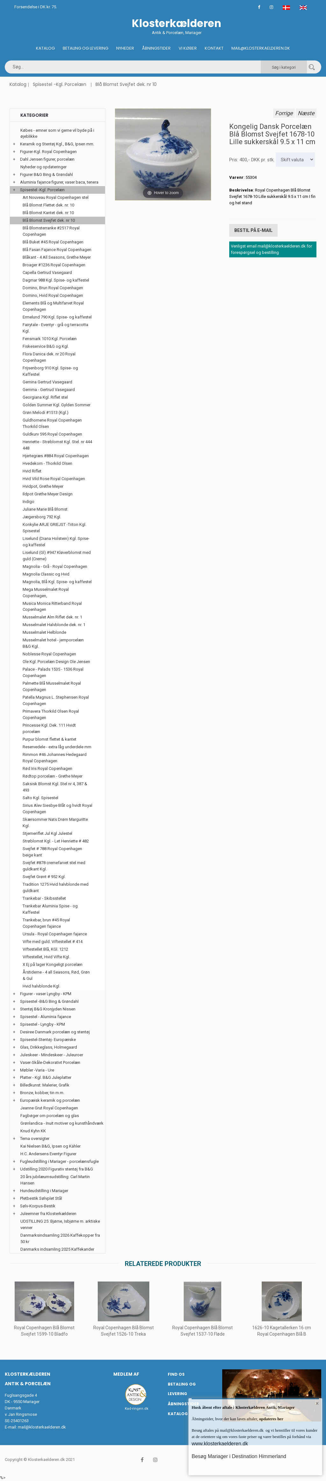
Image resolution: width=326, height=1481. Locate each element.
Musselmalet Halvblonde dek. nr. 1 (54, 624)
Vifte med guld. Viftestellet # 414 (52, 941)
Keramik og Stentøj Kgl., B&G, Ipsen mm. (57, 144)
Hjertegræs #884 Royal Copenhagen (56, 455)
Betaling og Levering (85, 48)
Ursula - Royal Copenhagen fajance (55, 934)
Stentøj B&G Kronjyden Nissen (47, 1009)
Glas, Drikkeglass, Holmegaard (48, 1047)
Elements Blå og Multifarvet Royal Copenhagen (53, 306)
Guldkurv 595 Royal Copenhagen (52, 434)
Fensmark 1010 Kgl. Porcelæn (50, 338)
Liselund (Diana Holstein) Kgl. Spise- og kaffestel (56, 541)
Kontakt (214, 48)
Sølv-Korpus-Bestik (37, 1206)
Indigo (28, 501)
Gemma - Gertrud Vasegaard (49, 389)
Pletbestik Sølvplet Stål (41, 1198)
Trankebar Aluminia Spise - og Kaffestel (50, 909)
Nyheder (125, 48)
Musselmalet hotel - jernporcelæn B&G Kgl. (53, 643)
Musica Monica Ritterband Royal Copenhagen (52, 606)
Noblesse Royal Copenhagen (49, 654)
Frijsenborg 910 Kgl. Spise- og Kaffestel (50, 371)
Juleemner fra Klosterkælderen (48, 1213)
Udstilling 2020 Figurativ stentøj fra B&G (56, 1169)
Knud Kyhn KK (33, 1130)
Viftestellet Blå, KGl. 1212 (45, 949)
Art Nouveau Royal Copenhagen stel (56, 197)
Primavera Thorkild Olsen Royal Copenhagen (51, 714)
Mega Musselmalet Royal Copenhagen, (46, 592)
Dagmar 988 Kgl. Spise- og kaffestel (56, 280)
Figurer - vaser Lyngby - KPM (45, 993)
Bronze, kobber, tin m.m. (42, 1092)
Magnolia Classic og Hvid (46, 574)
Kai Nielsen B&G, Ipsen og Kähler (50, 1146)
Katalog (45, 48)
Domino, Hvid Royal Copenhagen (53, 295)
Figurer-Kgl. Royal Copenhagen (48, 151)
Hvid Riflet (32, 471)
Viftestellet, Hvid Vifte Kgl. (46, 956)
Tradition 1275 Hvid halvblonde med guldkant (56, 887)
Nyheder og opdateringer (43, 166)
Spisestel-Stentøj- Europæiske (48, 1039)
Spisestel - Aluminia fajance (45, 1016)
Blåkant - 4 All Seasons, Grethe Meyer (57, 257)
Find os (176, 1374)
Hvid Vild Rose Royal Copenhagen (54, 478)
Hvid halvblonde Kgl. (41, 986)
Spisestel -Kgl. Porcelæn (59, 84)
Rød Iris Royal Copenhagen (47, 768)
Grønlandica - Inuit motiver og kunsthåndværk (61, 1123)
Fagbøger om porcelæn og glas (49, 1115)
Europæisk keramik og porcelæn (50, 1100)
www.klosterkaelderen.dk (220, 1443)
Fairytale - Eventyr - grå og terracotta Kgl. (55, 327)
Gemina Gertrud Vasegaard (47, 382)
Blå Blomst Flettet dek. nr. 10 (48, 205)
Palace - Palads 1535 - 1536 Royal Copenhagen (53, 672)
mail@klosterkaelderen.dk (42, 1427)
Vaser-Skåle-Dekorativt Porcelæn (50, 1062)
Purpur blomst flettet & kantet (49, 739)
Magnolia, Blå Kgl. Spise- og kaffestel (57, 581)
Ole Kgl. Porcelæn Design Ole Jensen (56, 661)
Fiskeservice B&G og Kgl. (46, 346)
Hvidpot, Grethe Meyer (43, 486)
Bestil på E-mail (253, 230)
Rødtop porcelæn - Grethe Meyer (52, 776)
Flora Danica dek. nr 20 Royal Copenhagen (49, 357)
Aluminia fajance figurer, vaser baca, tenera (59, 182)
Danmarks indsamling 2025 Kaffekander (57, 1249)
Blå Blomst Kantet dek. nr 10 (48, 212)
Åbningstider (156, 48)
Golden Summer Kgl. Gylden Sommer (56, 404)
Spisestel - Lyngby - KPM (42, 1024)
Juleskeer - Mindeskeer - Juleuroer (51, 1054)
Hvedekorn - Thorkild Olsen (47, 463)
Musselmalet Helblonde (44, 632)
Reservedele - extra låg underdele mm (57, 746)
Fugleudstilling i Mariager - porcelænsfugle (59, 1161)
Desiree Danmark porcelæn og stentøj (55, 1032)
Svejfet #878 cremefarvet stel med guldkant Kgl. (54, 865)
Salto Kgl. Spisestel (40, 797)
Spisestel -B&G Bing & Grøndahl (49, 1001)
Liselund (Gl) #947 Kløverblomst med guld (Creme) (57, 555)
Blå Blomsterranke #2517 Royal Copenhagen (51, 231)
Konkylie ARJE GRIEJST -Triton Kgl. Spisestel (54, 527)
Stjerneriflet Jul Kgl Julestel (47, 833)
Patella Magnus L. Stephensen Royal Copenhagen (56, 700)
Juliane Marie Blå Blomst (45, 509)
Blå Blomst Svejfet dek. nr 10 (126, 84)
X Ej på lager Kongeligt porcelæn (52, 964)
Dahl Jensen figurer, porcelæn (47, 159)
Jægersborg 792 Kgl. (42, 516)
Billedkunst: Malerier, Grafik (44, 1085)
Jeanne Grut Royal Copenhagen (49, 1108)
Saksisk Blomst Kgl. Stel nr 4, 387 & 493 (55, 787)
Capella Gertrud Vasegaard (47, 272)
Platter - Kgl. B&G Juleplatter (45, 1077)
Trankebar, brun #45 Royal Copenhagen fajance (46, 923)
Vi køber (188, 48)
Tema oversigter (34, 1138)
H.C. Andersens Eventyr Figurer (48, 1153)
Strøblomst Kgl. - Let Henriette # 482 (56, 841)
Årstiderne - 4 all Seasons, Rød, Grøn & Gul (56, 975)
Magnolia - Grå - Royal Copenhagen (55, 566)
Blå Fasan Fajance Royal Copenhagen (57, 249)
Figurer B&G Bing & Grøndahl (46, 174)
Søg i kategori (284, 67)
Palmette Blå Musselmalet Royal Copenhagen (52, 686)
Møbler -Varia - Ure (37, 1070)
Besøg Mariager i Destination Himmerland (239, 1456)
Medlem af (126, 1374)
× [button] (317, 1403)
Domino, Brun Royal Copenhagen (53, 287)
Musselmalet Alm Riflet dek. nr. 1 (52, 617)
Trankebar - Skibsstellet (44, 898)
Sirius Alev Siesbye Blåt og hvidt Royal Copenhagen (57, 808)
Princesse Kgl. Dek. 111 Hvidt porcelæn (49, 728)
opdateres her (270, 1418)
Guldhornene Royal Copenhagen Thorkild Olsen (52, 423)
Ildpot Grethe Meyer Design (48, 494)
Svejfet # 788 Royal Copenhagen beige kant (52, 851)
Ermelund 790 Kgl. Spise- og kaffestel (57, 317)
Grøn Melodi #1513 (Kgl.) (45, 412)
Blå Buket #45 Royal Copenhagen (53, 242)
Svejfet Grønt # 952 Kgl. (44, 876)
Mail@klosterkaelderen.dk (260, 48)
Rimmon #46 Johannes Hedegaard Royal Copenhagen (55, 757)
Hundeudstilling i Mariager (44, 1190)
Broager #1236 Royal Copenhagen (54, 264)
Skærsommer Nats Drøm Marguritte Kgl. (55, 822)
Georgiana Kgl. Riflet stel (45, 397)
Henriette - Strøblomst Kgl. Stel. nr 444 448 (57, 445)
